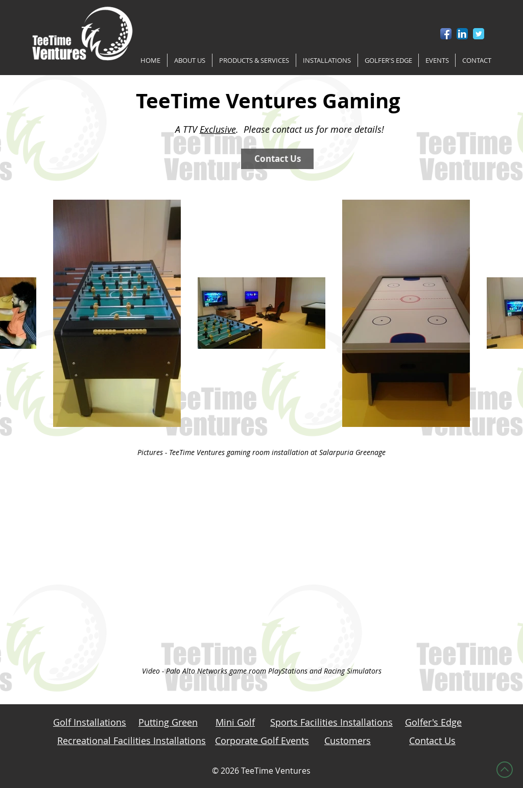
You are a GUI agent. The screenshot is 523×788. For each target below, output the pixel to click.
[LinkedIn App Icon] (462, 33)
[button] (190, 60)
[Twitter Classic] (478, 33)
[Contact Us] (277, 159)
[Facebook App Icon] (445, 33)
